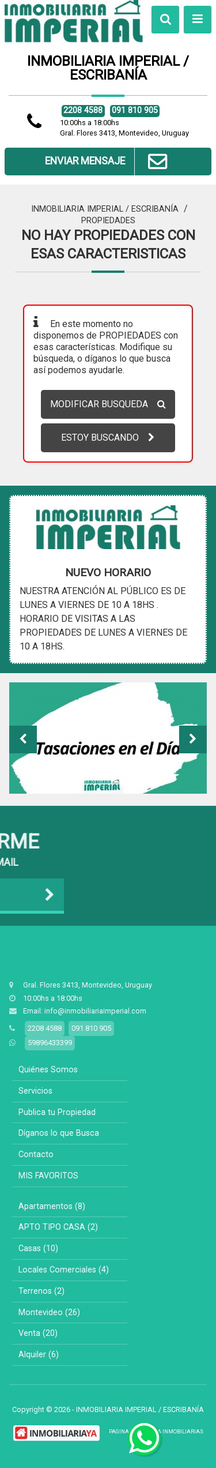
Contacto (36, 1154)
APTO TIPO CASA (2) (58, 1227)
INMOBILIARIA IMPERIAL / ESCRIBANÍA (105, 209)
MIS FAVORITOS (48, 1176)
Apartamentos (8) (51, 1206)
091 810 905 (135, 110)
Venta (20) (38, 1333)
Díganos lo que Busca (58, 1133)
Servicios (35, 1091)
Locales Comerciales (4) (63, 1270)
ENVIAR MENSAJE (108, 161)
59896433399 (50, 1042)
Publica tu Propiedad (57, 1112)
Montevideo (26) (49, 1312)
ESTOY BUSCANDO (107, 437)
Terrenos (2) (41, 1291)
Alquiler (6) (38, 1355)
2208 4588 (83, 110)
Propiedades (108, 221)
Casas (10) (38, 1248)
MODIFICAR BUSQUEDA (108, 404)
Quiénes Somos (48, 1070)
